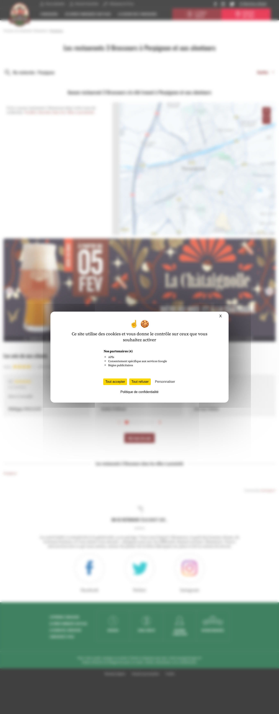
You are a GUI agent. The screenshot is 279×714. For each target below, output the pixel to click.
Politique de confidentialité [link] (139, 392)
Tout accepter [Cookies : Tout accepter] (115, 381)
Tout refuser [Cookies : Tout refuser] (140, 381)
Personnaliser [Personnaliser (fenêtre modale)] (165, 381)
